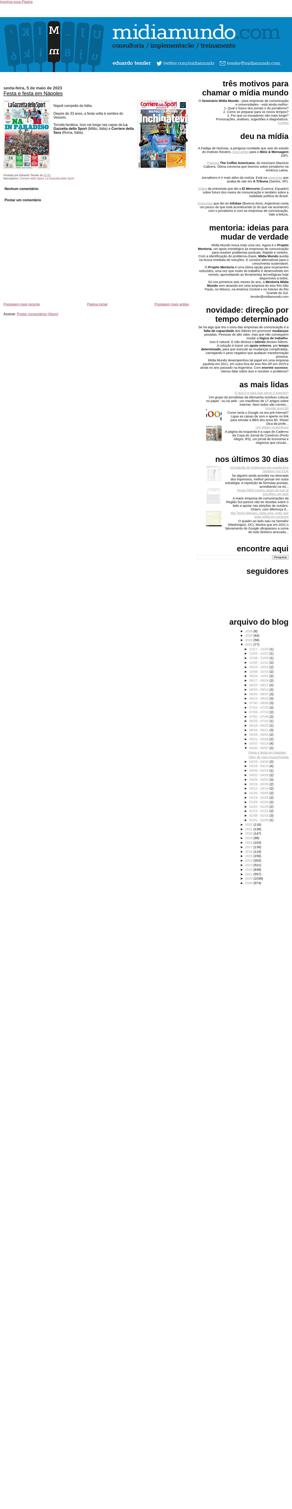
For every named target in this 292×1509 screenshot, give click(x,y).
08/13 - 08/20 (259, 698)
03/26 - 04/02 (259, 779)
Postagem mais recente (21, 304)
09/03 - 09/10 (259, 689)
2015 (249, 856)
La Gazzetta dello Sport (59, 178)
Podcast (213, 163)
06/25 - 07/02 (259, 721)
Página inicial (97, 304)
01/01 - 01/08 (259, 820)
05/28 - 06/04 (259, 734)
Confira (283, 123)
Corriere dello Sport (32, 178)
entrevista (275, 177)
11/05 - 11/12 (259, 662)
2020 (249, 833)
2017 (249, 847)
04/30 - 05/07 (259, 748)
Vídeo (202, 188)
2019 (249, 838)
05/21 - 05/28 (259, 739)
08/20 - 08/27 (259, 694)
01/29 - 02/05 (259, 802)
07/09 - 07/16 (259, 712)
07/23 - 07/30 (259, 707)
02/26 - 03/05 (259, 793)
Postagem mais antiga (172, 304)
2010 (249, 878)
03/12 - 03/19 (259, 788)
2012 (249, 869)
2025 (249, 635)
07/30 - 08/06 (259, 703)
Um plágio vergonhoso (272, 427)
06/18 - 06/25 (259, 725)
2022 (249, 824)
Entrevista (205, 203)
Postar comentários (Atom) (37, 314)
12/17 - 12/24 (259, 649)
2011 (249, 874)
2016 (249, 851)
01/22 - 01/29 (259, 806)
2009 (249, 883)
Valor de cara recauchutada (268, 757)
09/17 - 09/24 (259, 680)
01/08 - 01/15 (259, 815)
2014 (249, 860)
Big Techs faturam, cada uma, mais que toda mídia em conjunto (260, 514)
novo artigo (240, 152)
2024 (249, 640)
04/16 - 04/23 (259, 766)
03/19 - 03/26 (259, 784)
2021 (249, 829)
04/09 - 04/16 (259, 770)
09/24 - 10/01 (259, 676)
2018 (249, 842)
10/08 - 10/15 (259, 671)
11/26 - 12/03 (259, 658)
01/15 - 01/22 (259, 811)
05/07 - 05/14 (259, 743)
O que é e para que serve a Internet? (262, 393)
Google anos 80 (277, 408)
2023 (249, 644)
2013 (249, 865)
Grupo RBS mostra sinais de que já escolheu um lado (263, 492)
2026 (249, 631)
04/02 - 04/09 (259, 775)
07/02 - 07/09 (259, 716)
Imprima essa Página (16, 2)
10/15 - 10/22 (259, 667)
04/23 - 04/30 (259, 761)
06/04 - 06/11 (259, 730)
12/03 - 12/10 (259, 653)
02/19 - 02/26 (259, 797)
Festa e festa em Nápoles (33, 93)
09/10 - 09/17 (259, 685)
